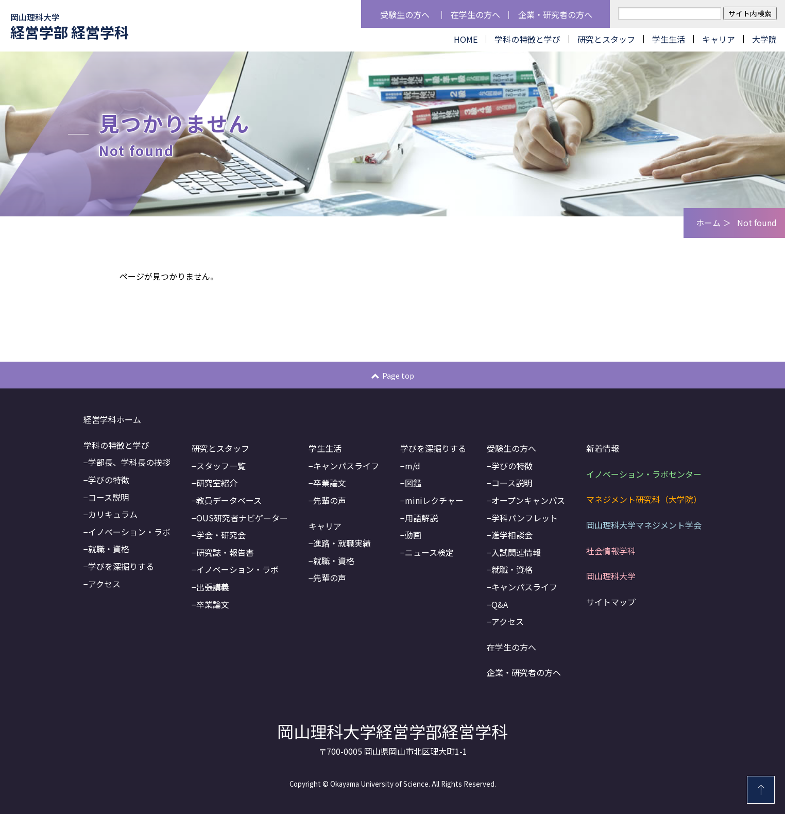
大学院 (764, 39)
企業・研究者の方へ (555, 14)
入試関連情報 (516, 552)
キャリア (718, 39)
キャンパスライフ (346, 466)
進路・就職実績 (342, 543)
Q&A (499, 604)
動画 (413, 535)
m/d (412, 466)
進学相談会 (512, 535)
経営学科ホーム (112, 419)
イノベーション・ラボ (129, 531)
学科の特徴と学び (527, 39)
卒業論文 (212, 604)
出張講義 (212, 587)
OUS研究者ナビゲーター (242, 518)
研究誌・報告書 (225, 552)
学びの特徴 (108, 479)
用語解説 (421, 518)
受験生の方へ (405, 14)
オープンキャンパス (528, 500)
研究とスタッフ (606, 39)
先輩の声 (329, 500)
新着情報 (602, 448)
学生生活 (668, 39)
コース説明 (108, 497)
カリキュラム (113, 514)
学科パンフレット (524, 518)
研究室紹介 (216, 483)
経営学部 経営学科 (69, 26)
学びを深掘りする (121, 566)
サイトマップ (611, 602)
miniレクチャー (434, 500)
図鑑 (413, 483)
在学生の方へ (475, 14)
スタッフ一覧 (221, 466)
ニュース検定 (429, 552)
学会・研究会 (221, 535)
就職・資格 (108, 548)
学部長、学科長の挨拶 (129, 462)
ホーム (708, 223)
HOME (465, 39)
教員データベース (229, 500)
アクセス (104, 584)
